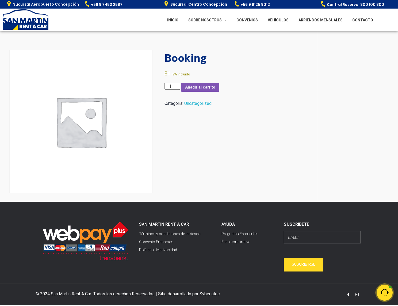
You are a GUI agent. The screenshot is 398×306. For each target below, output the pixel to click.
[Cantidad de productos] (172, 86)
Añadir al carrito (201, 87)
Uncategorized (198, 103)
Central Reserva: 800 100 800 (355, 4)
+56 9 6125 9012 (255, 4)
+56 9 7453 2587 (107, 4)
